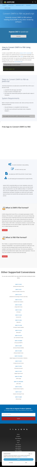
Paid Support (18, 448)
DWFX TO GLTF (18, 335)
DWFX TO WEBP (18, 340)
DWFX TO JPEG (18, 376)
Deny (26, 462)
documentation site (18, 61)
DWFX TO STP (18, 294)
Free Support (18, 446)
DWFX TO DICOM (18, 356)
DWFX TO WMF (18, 350)
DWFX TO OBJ (18, 320)
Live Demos (18, 444)
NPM (22, 56)
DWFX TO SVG (18, 299)
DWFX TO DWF (18, 304)
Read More (5, 230)
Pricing (18, 440)
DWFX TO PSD (18, 366)
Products (18, 436)
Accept (18, 459)
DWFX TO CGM (18, 325)
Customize (11, 462)
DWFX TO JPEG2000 (18, 381)
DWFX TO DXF (18, 284)
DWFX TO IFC (18, 289)
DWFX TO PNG (18, 386)
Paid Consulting (18, 450)
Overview (18, 36)
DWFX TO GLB (18, 330)
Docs (18, 442)
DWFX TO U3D (18, 315)
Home (18, 434)
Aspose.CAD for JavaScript (25, 53)
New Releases (18, 438)
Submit (18, 418)
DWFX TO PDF (18, 361)
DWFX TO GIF (18, 391)
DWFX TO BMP (18, 397)
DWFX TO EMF (18, 345)
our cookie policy (24, 456)
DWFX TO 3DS (18, 310)
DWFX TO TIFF (18, 371)
